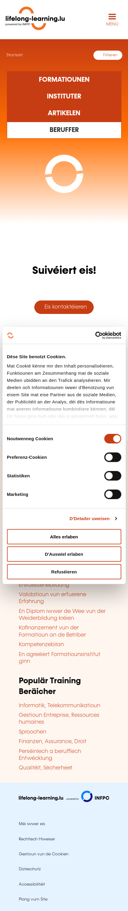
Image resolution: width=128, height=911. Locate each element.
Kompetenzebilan (41, 644)
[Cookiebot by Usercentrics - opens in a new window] (95, 335)
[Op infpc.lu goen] (64, 800)
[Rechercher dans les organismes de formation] (64, 96)
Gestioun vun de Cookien (43, 854)
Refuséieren (64, 571)
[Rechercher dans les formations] (64, 79)
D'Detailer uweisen (90, 518)
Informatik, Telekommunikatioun (59, 705)
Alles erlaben (64, 536)
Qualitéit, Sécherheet (46, 768)
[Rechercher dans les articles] (64, 113)
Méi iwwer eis (32, 824)
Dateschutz (30, 869)
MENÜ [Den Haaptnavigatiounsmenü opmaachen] (112, 24)
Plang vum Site (33, 899)
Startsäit (14, 55)
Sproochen (32, 732)
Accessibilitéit (32, 884)
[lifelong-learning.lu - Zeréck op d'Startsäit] (35, 19)
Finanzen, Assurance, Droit (53, 741)
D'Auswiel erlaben (64, 554)
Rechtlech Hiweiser (37, 839)
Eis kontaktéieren (64, 307)
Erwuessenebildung (44, 585)
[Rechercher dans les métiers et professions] (64, 130)
